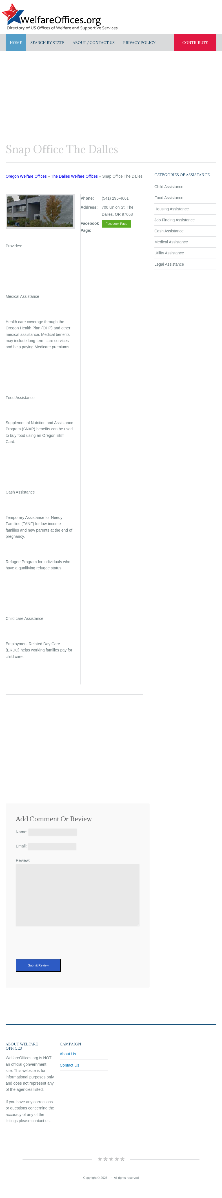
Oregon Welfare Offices (26, 176)
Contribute (195, 42)
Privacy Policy (139, 42)
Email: (21, 846)
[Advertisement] (111, 93)
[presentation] (58, 948)
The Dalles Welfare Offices (74, 176)
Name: (21, 832)
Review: (23, 860)
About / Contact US (94, 42)
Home (16, 42)
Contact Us (69, 1065)
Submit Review (38, 965)
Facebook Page (116, 223)
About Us (68, 1054)
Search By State (47, 42)
